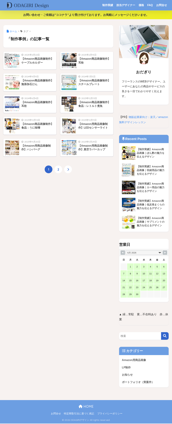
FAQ (150, 5)
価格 (141, 5)
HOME (86, 407)
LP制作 (126, 367)
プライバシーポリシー (109, 414)
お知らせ (127, 375)
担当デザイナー (125, 5)
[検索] (165, 336)
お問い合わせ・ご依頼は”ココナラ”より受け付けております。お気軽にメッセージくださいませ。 (86, 15)
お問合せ (161, 5)
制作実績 (107, 5)
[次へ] (68, 169)
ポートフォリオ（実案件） (139, 382)
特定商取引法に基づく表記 (79, 414)
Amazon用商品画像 (134, 360)
